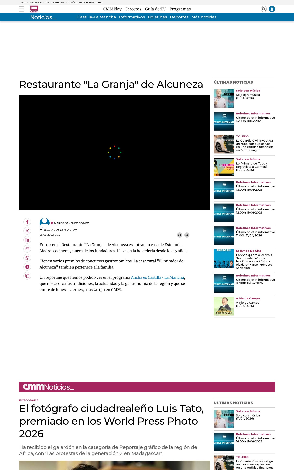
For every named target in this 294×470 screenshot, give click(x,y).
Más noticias (204, 17)
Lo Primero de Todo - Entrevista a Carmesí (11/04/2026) (251, 167)
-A (186, 235)
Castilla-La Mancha (96, 17)
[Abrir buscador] (264, 9)
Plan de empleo (55, 2)
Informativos (132, 17)
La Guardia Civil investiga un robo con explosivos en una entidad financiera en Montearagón (255, 145)
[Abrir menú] (21, 9)
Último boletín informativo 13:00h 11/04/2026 (255, 188)
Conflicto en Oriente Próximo (85, 2)
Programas (180, 9)
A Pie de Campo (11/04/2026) (247, 304)
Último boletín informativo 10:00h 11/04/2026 (255, 281)
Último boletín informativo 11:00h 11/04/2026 (255, 234)
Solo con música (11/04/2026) (248, 96)
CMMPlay (113, 9)
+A (179, 235)
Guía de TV (156, 9)
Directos (134, 9)
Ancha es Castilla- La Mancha (157, 277)
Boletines (157, 17)
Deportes (179, 17)
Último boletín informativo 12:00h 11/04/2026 (255, 211)
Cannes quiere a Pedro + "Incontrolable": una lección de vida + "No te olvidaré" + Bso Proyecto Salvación (254, 262)
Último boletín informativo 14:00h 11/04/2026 (255, 119)
